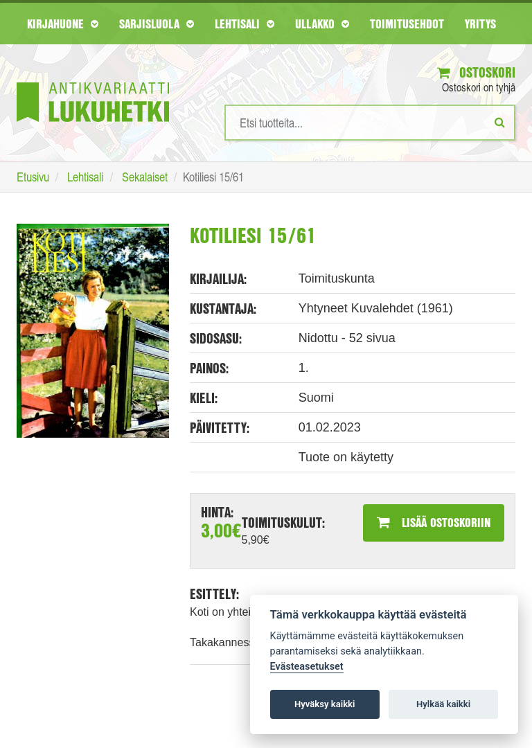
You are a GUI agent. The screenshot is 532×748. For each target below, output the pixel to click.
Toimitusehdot (407, 24)
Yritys (480, 24)
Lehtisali (244, 24)
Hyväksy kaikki (324, 704)
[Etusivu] (93, 81)
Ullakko (322, 24)
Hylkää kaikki (443, 704)
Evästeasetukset (307, 667)
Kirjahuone (62, 24)
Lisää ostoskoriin (433, 522)
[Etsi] (500, 122)
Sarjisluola (156, 24)
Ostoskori (476, 72)
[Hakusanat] (369, 123)
